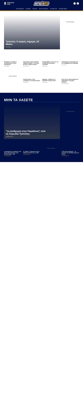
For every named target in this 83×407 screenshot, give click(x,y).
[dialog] (41, 203)
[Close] (61, 184)
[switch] (55, 202)
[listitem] (41, 199)
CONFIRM (33, 218)
